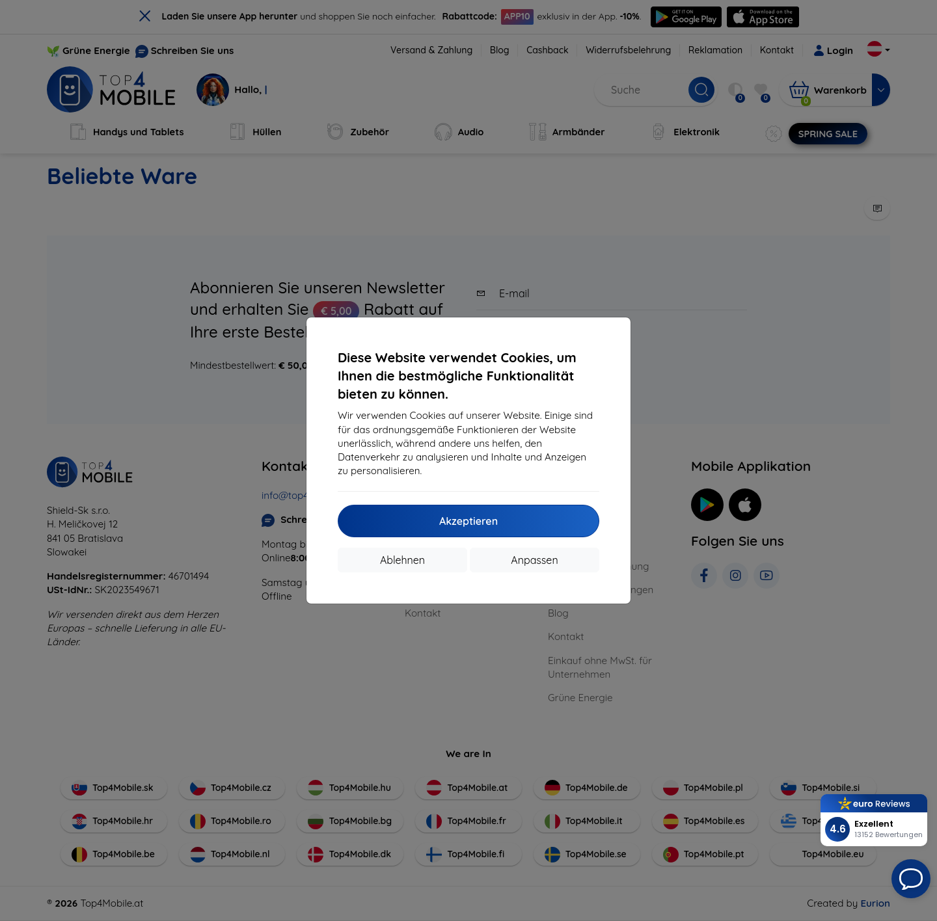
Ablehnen (402, 560)
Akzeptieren (468, 520)
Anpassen (534, 560)
